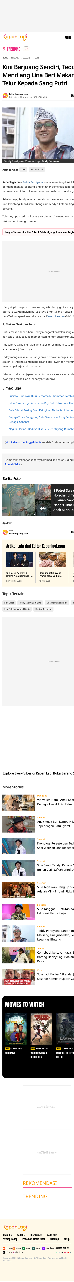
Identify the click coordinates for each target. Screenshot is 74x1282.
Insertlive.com (56, 316)
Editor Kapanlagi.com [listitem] (18, 94)
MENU (68, 37)
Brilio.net (16, 1252)
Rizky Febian (37, 169)
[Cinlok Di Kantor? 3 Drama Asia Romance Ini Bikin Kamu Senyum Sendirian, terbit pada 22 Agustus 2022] (19, 567)
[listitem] (26, 48)
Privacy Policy (10, 1239)
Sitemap (54, 1239)
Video (40, 970)
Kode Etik (52, 1235)
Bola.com (36, 1248)
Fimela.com (7, 1252)
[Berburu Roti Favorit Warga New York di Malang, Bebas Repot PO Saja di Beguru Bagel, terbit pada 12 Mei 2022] (52, 567)
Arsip (66, 1239)
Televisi (41, 948)
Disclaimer (36, 1235)
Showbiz (15, 58)
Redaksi (21, 1235)
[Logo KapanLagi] (15, 37)
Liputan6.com (7, 1248)
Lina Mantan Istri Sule (57, 602)
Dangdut (42, 796)
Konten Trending (43, 609)
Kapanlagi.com (16, 1248)
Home (5, 58)
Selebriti (27, 58)
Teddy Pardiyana (33, 182)
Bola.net (26, 1248)
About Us (7, 1235)
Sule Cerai (9, 602)
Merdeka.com (46, 1248)
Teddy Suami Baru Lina (30, 602)
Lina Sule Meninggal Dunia (17, 609)
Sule (37, 58)
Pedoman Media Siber (33, 1239)
